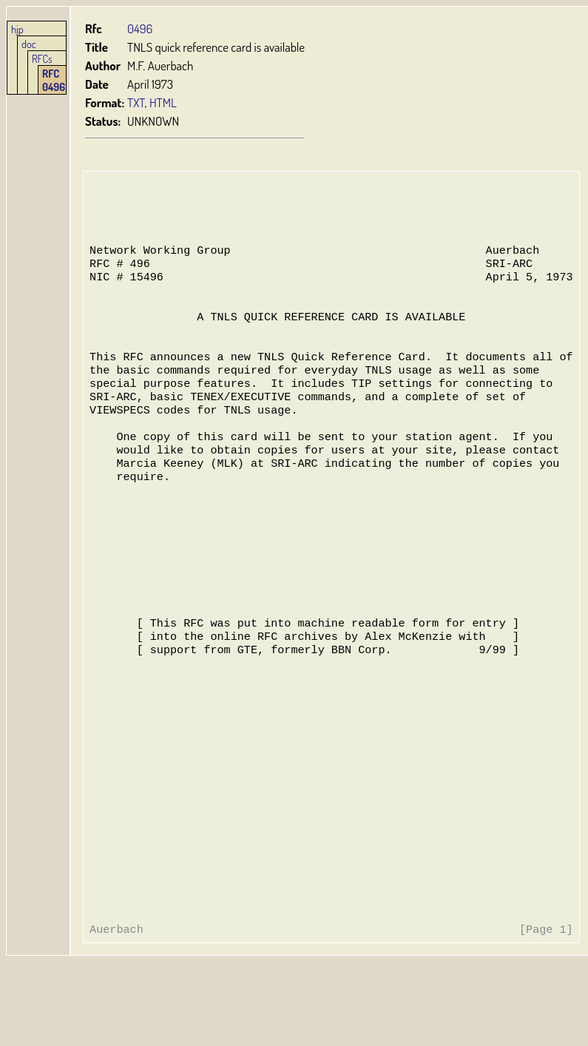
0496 (139, 28)
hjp (17, 29)
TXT (136, 102)
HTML (163, 102)
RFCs (42, 58)
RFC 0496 (53, 80)
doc (28, 43)
